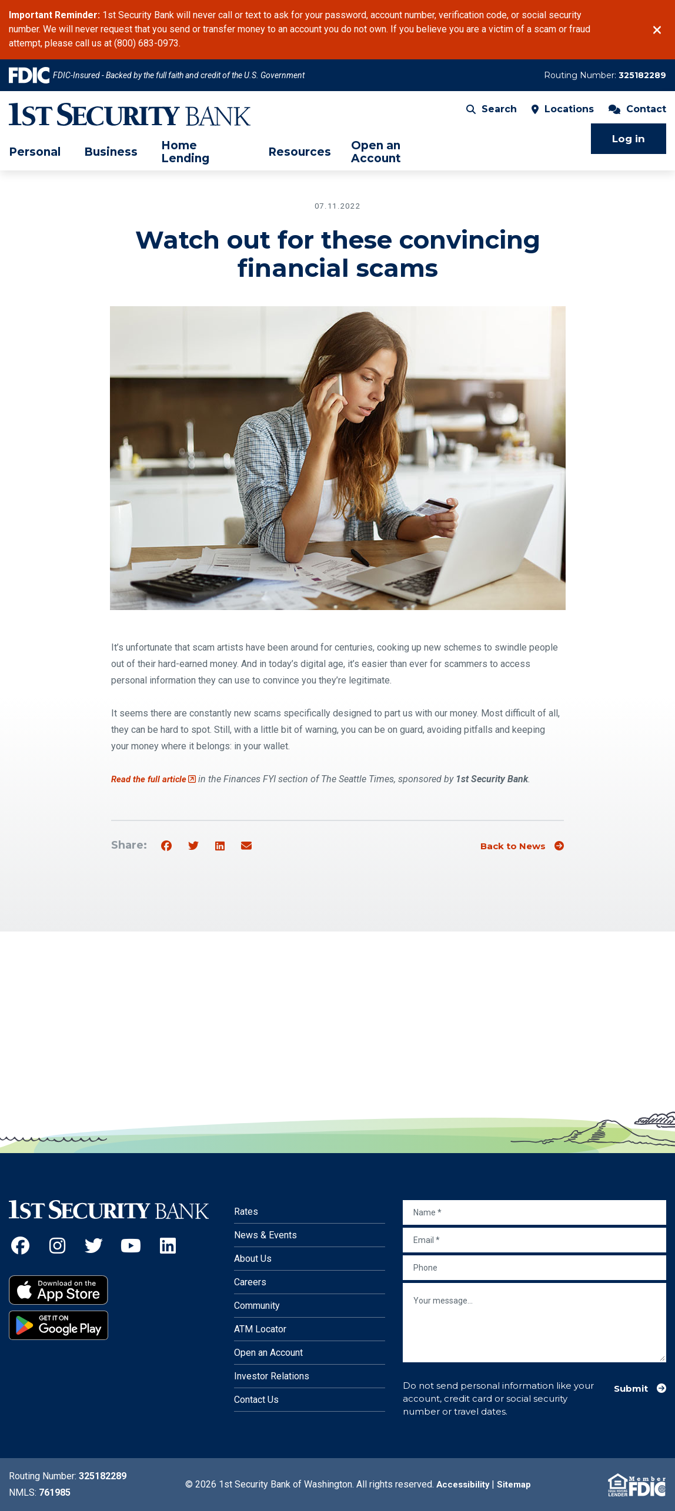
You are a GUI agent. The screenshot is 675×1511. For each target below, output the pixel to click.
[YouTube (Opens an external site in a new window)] (130, 1246)
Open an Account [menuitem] (376, 157)
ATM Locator (260, 1329)
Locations (563, 114)
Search (491, 114)
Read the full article (156, 779)
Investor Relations (271, 1376)
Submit (628, 1387)
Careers (250, 1282)
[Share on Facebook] (166, 846)
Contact (637, 114)
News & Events (265, 1235)
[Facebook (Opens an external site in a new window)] (20, 1246)
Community (257, 1305)
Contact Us (256, 1399)
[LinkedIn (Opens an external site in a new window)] (167, 1246)
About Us (253, 1258)
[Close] (657, 30)
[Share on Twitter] (193, 846)
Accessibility (461, 1484)
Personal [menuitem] (35, 158)
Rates (246, 1211)
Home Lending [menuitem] (185, 157)
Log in (628, 144)
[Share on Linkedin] (220, 846)
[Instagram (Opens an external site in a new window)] (57, 1246)
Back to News (507, 846)
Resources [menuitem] (299, 158)
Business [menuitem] (111, 158)
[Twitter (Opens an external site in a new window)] (94, 1246)
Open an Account (268, 1352)
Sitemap (515, 1484)
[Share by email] (246, 846)
